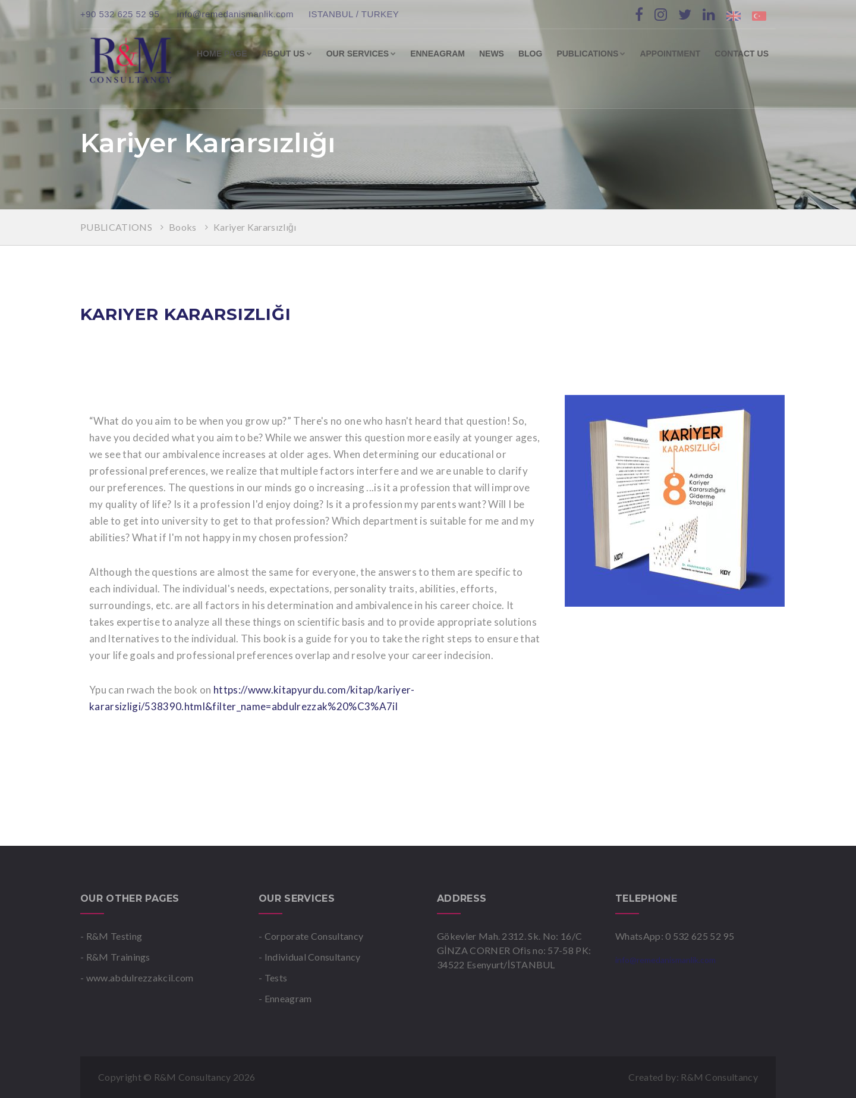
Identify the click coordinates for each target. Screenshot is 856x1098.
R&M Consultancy (719, 1077)
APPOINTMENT (670, 53)
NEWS (491, 53)
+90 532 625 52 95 (121, 14)
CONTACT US (742, 53)
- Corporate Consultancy (311, 936)
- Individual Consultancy (310, 956)
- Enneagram (285, 998)
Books (184, 227)
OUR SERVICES (361, 53)
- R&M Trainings (115, 956)
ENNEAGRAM (437, 53)
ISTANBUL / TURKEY (354, 14)
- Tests (273, 977)
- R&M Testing (111, 936)
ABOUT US (287, 53)
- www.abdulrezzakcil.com (137, 977)
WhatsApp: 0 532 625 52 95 (674, 936)
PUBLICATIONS (590, 53)
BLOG (530, 53)
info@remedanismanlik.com (235, 14)
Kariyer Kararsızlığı (254, 227)
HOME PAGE (222, 53)
